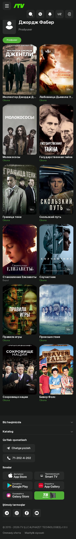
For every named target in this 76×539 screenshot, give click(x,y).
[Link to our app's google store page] (18, 485)
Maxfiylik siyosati (34, 532)
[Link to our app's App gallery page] (49, 485)
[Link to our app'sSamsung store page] (18, 495)
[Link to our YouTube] (37, 513)
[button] (59, 14)
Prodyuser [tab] (12, 40)
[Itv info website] (49, 495)
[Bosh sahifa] (19, 6)
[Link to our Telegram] (7, 513)
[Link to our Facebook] (27, 513)
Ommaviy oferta (12, 532)
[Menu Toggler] (7, 6)
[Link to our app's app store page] (18, 476)
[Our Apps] (49, 476)
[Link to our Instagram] (17, 513)
